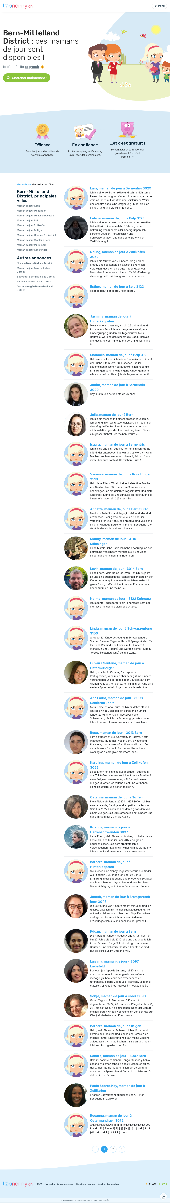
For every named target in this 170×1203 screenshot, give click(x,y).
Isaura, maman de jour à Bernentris (117, 444)
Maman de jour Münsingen (31, 210)
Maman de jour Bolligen (30, 230)
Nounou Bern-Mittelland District (34, 263)
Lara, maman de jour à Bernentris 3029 (120, 188)
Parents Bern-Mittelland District (34, 281)
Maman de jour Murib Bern (31, 244)
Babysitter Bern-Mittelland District (36, 276)
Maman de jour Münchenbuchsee (35, 215)
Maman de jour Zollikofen (31, 225)
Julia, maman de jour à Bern (112, 415)
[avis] (150, 1184)
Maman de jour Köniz (28, 205)
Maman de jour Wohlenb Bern (33, 240)
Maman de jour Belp (28, 220)
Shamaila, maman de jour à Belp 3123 (119, 355)
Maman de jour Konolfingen (32, 249)
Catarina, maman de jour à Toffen (116, 797)
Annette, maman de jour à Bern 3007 (119, 509)
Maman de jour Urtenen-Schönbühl (36, 235)
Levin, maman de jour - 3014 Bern (116, 569)
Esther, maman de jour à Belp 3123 (117, 286)
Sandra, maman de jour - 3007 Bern (118, 1056)
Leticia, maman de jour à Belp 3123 (117, 218)
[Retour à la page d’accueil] (18, 5)
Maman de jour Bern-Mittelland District (34, 270)
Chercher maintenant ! (27, 78)
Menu (159, 5)
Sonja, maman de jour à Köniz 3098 (118, 996)
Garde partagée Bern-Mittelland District (35, 288)
